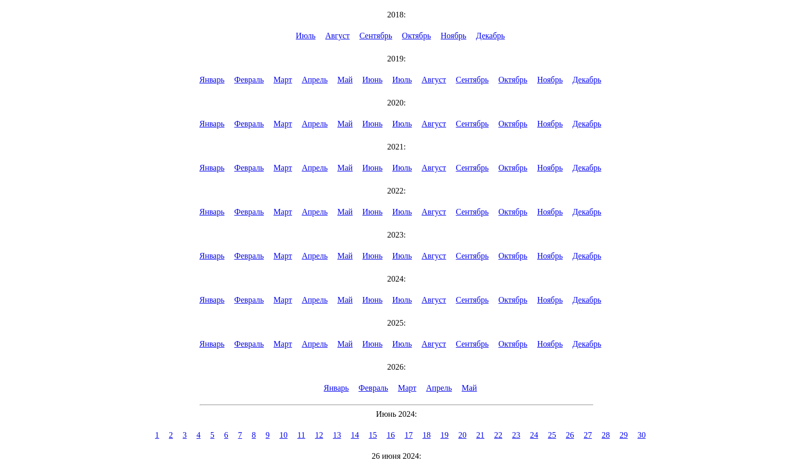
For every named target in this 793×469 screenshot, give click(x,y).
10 (284, 435)
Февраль (249, 79)
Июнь (372, 79)
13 (337, 435)
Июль (305, 35)
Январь (212, 79)
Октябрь (416, 35)
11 (301, 435)
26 (570, 435)
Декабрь (490, 35)
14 (355, 435)
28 (606, 435)
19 (444, 435)
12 (319, 435)
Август (337, 35)
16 (391, 435)
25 (552, 435)
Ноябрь (453, 35)
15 (373, 435)
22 (498, 435)
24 (534, 435)
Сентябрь (375, 35)
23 (516, 435)
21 (480, 435)
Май (345, 79)
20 (462, 435)
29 (623, 435)
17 (408, 435)
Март (282, 79)
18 (426, 435)
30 (641, 435)
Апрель (315, 79)
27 (588, 435)
